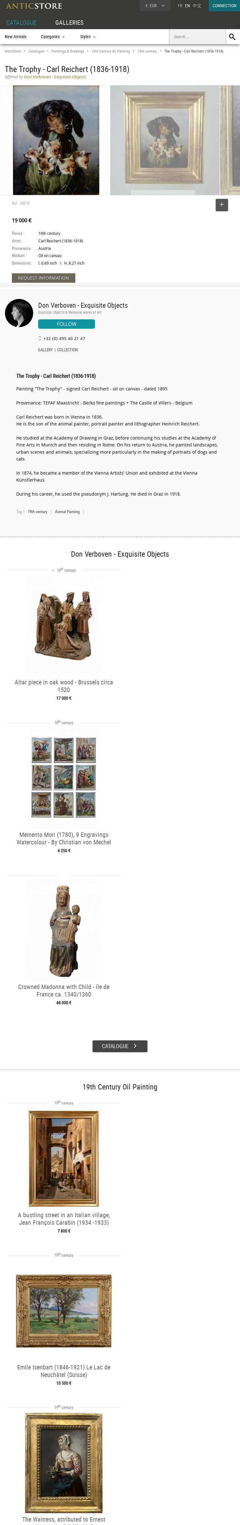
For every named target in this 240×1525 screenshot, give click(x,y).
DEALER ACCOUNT (21, 1458)
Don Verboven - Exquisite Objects (83, 305)
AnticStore (13, 51)
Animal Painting (67, 511)
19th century (147, 51)
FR (180, 5)
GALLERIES (69, 22)
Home (180, 1468)
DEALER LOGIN (24, 1472)
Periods (60, 1480)
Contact (182, 1474)
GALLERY (45, 350)
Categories (62, 1466)
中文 (197, 5)
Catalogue (36, 51)
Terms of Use (88, 1514)
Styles (58, 1473)
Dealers (109, 1466)
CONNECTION (224, 5)
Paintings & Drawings (68, 51)
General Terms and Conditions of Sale (133, 1514)
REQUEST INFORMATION (43, 278)
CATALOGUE (21, 22)
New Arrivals (15, 36)
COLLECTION (67, 350)
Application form (23, 1486)
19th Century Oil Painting (111, 51)
